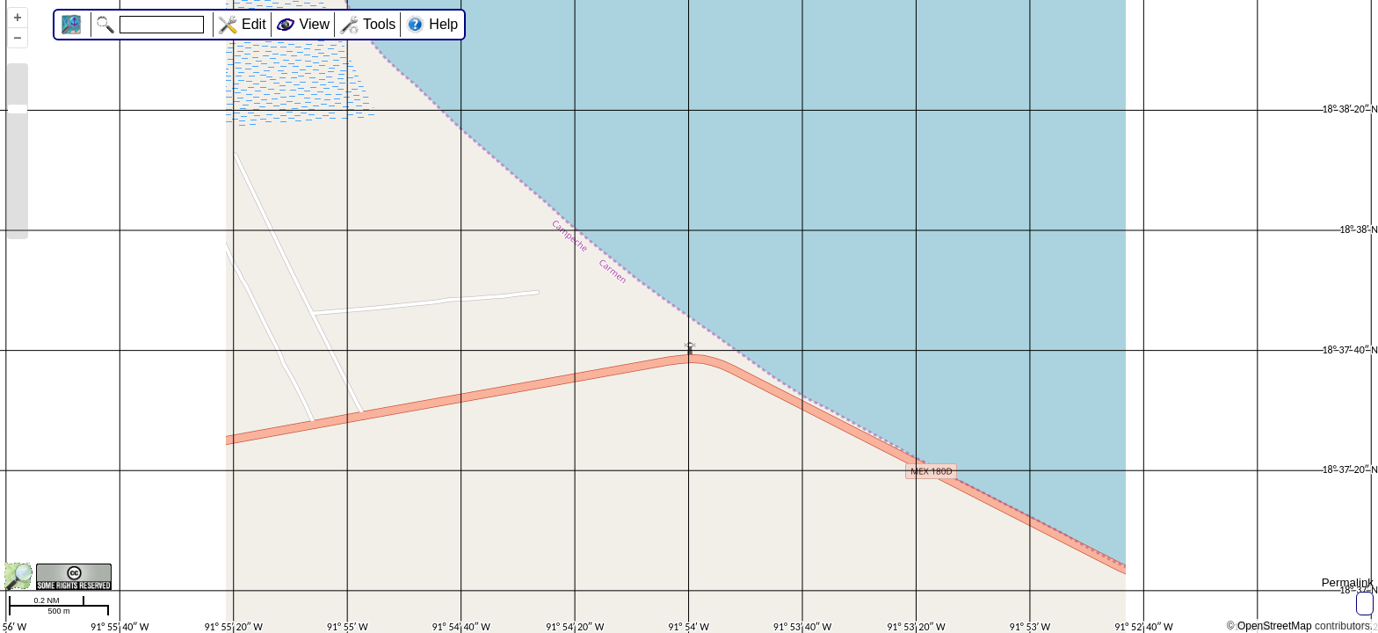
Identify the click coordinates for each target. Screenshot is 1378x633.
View (315, 24)
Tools (379, 24)
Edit (254, 24)
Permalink (1348, 582)
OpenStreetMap (1274, 626)
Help (443, 24)
